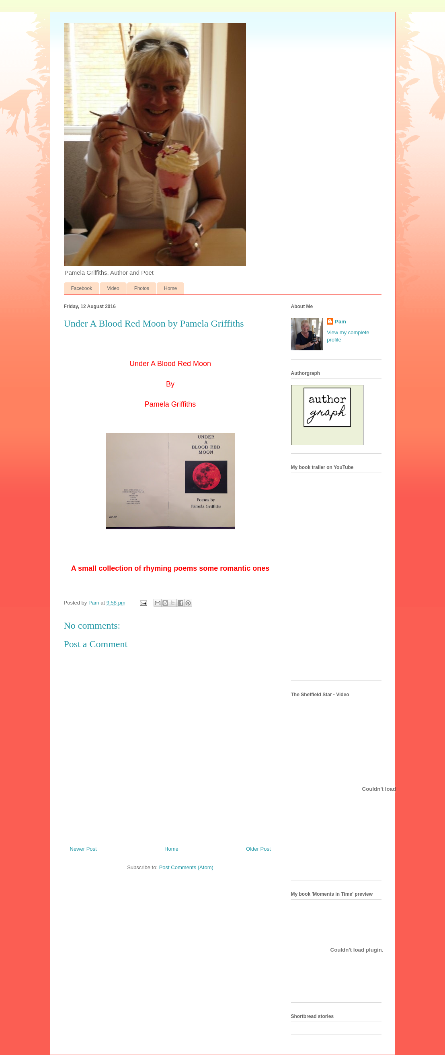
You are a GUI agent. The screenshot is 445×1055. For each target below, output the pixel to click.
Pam (340, 322)
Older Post (258, 849)
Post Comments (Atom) (186, 867)
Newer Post (83, 849)
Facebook (81, 288)
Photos (141, 288)
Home (170, 288)
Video (113, 288)
